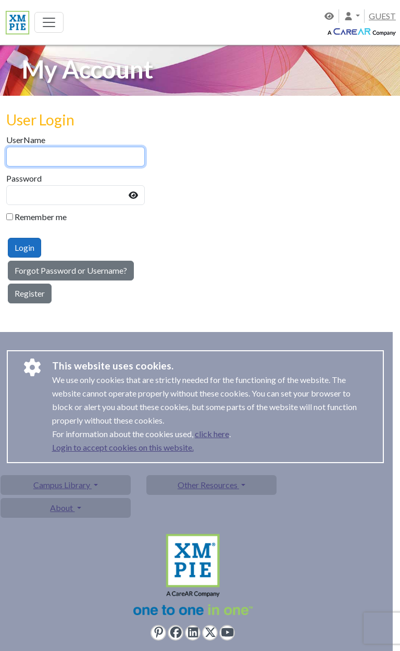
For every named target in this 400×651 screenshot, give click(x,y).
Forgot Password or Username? (71, 270)
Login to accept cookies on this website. (123, 447)
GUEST (382, 16)
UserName (25, 140)
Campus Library (62, 485)
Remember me (41, 217)
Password (24, 178)
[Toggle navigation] (49, 22)
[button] (351, 16)
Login (24, 247)
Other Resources (208, 485)
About (62, 508)
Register (30, 293)
